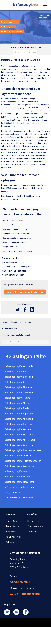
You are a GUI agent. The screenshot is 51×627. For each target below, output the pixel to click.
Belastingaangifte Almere (17, 403)
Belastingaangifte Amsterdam (19, 366)
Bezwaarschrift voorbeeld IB (14, 242)
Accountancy (12, 526)
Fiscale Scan (12, 520)
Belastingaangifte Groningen (18, 392)
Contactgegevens (36, 520)
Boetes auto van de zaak (13, 220)
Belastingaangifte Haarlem (18, 423)
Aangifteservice (13, 536)
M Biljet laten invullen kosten (19, 487)
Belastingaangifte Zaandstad (19, 445)
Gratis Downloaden (33, 47)
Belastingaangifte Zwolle (17, 471)
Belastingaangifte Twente (17, 455)
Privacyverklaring (36, 526)
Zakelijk (13, 47)
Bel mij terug (8, 27)
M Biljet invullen (12, 492)
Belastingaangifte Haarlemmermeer (22, 450)
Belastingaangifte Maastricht (19, 481)
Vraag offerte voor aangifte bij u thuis (25, 292)
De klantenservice (25, 594)
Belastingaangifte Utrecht (17, 382)
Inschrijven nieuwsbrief (12, 31)
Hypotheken (12, 531)
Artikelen (10, 541)
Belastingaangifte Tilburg (17, 397)
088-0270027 (21, 582)
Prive (20, 47)
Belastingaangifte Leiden (17, 476)
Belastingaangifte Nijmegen (18, 413)
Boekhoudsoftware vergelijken (16, 266)
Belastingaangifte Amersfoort (19, 439)
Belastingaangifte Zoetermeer (19, 466)
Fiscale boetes (9, 225)
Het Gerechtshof (20, 78)
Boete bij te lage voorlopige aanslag (17, 251)
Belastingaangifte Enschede (18, 434)
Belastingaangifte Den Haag (18, 376)
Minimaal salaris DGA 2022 (14, 262)
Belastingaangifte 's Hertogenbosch (22, 460)
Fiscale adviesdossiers (25, 52)
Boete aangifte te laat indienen (15, 229)
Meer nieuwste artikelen (13, 275)
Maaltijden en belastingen (14, 270)
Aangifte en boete (10, 247)
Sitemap (31, 531)
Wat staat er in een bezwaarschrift (16, 233)
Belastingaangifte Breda (16, 408)
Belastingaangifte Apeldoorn (18, 418)
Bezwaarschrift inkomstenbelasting (17, 238)
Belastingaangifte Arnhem (17, 429)
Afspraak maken (9, 22)
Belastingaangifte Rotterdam (19, 371)
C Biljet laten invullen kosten (18, 497)
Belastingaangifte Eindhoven (19, 387)
